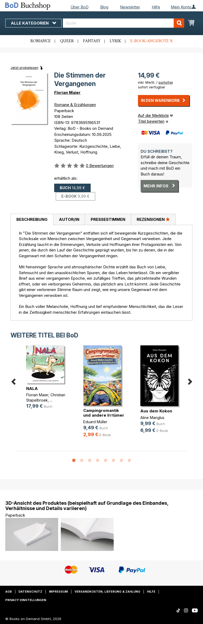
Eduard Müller (95, 422)
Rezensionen (153, 219)
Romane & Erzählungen (75, 104)
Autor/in (69, 219)
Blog (104, 6)
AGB (8, 591)
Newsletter (130, 6)
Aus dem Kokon (156, 410)
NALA (32, 388)
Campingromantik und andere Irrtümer (103, 413)
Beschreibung (32, 219)
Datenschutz (30, 591)
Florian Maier (67, 92)
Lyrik (115, 41)
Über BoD (80, 6)
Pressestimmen (108, 219)
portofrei (166, 82)
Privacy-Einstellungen (25, 600)
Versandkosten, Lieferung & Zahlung (107, 591)
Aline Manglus (152, 417)
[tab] (32, 219)
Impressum (58, 591)
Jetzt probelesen (24, 67)
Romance (40, 41)
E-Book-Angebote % (151, 41)
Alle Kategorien (33, 23)
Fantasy (91, 41)
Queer (67, 41)
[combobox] (123, 23)
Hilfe (156, 6)
